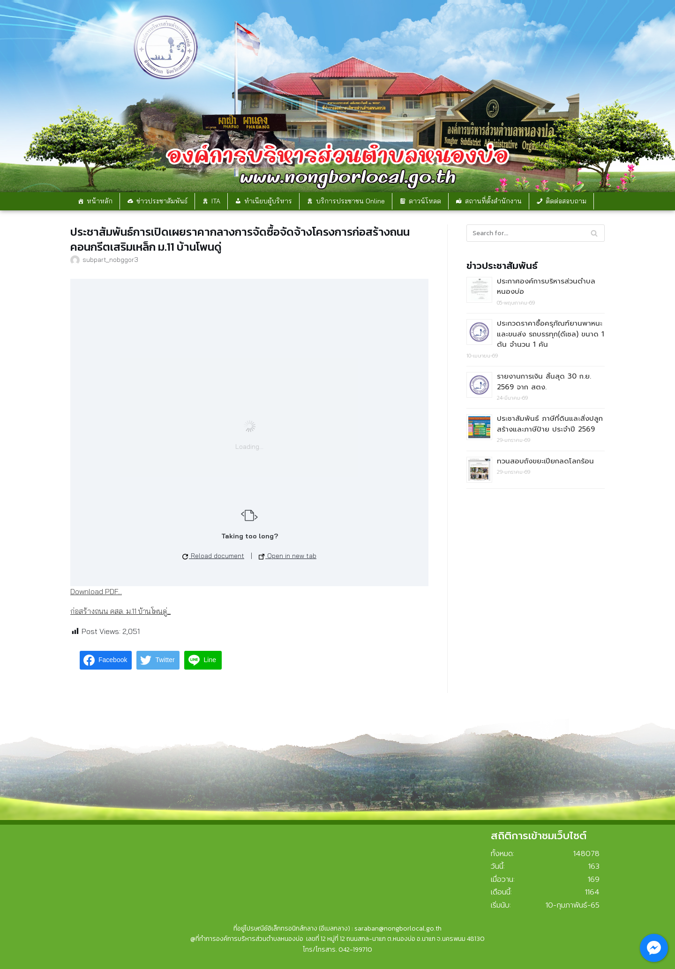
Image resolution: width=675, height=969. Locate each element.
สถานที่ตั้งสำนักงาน (493, 201)
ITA (215, 201)
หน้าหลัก (99, 201)
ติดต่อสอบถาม (566, 201)
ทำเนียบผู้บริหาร (268, 201)
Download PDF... (96, 591)
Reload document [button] (213, 556)
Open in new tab (287, 556)
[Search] (535, 233)
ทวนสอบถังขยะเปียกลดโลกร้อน (545, 461)
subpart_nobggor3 (110, 259)
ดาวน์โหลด (425, 201)
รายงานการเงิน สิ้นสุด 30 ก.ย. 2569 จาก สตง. (544, 381)
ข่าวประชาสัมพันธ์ (162, 201)
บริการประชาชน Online (350, 201)
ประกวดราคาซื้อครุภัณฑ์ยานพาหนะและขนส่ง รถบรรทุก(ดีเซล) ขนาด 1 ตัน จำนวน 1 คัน (550, 334)
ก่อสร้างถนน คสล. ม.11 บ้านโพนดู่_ (120, 611)
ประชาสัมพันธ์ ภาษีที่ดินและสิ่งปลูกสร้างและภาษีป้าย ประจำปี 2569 (550, 423)
